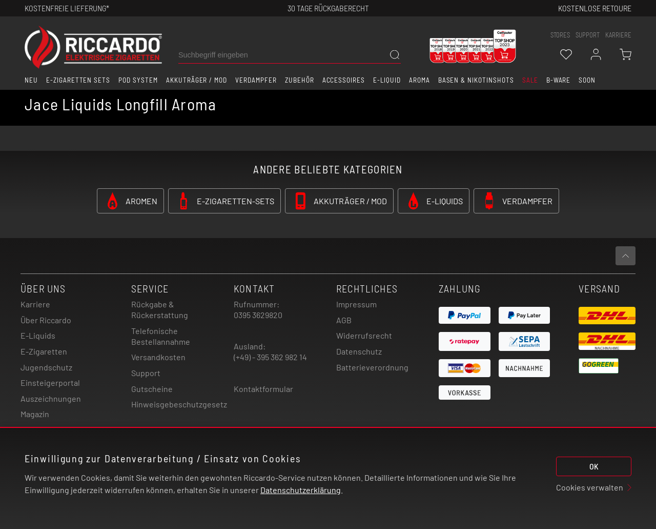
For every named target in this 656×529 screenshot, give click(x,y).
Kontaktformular (263, 389)
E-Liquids (37, 335)
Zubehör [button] (299, 80)
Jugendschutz (46, 367)
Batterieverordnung (372, 367)
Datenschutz (359, 351)
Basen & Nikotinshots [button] (476, 80)
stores (560, 35)
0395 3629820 (258, 315)
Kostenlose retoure (594, 8)
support (588, 35)
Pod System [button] (138, 80)
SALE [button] (530, 80)
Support (145, 373)
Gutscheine (152, 389)
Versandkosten (158, 357)
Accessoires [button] (343, 80)
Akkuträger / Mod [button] (196, 80)
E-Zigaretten (43, 351)
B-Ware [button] (558, 80)
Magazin (34, 414)
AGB (344, 320)
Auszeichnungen (50, 398)
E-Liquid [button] (387, 80)
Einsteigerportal (50, 382)
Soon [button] (587, 80)
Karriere (618, 35)
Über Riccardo (45, 320)
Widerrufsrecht (364, 335)
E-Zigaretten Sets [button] (78, 80)
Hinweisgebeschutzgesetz (179, 404)
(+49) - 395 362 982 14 (270, 357)
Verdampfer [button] (256, 80)
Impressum (356, 304)
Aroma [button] (419, 80)
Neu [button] (31, 80)
